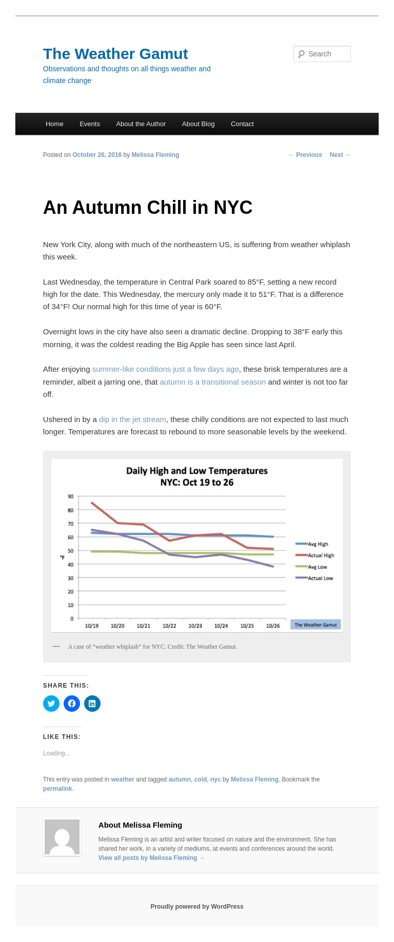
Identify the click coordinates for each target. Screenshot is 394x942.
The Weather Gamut (115, 53)
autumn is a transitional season (213, 381)
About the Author (141, 124)
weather (122, 779)
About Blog (198, 124)
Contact (242, 124)
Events (90, 124)
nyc (215, 779)
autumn (180, 779)
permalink (57, 788)
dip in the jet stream (132, 419)
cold (200, 779)
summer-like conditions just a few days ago (165, 369)
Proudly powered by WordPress (196, 906)
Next (340, 154)
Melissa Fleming (156, 154)
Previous (305, 154)
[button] (197, 546)
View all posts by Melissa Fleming (151, 857)
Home (55, 124)
